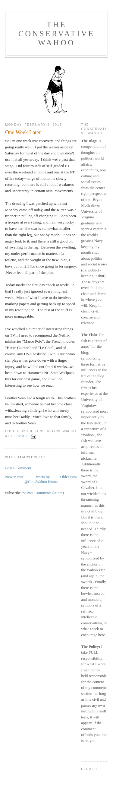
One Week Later (23, 132)
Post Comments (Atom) (45, 492)
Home (53, 481)
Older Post (68, 476)
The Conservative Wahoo (56, 33)
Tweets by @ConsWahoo (37, 479)
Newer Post (14, 476)
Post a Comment (18, 468)
